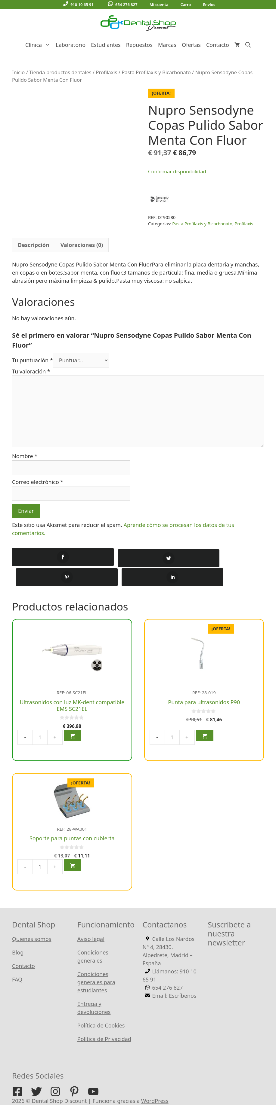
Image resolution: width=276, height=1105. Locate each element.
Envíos (209, 4)
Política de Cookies (101, 1005)
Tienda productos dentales (60, 72)
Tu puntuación (32, 360)
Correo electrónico (37, 482)
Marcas (167, 44)
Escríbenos (182, 975)
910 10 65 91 (78, 4)
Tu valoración (31, 371)
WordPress (155, 1080)
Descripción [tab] (33, 244)
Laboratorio (70, 44)
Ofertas (191, 44)
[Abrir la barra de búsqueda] (248, 45)
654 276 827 (123, 4)
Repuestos (139, 44)
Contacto (217, 44)
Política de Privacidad (104, 1018)
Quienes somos (31, 918)
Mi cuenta (159, 4)
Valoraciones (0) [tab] (81, 244)
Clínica (39, 45)
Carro (185, 4)
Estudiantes (105, 44)
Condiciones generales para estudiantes (96, 962)
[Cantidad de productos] (40, 716)
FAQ (17, 959)
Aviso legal (90, 918)
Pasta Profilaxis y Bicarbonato (156, 72)
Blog (17, 932)
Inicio (18, 72)
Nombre (24, 456)
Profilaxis (106, 72)
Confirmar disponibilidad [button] (177, 171)
